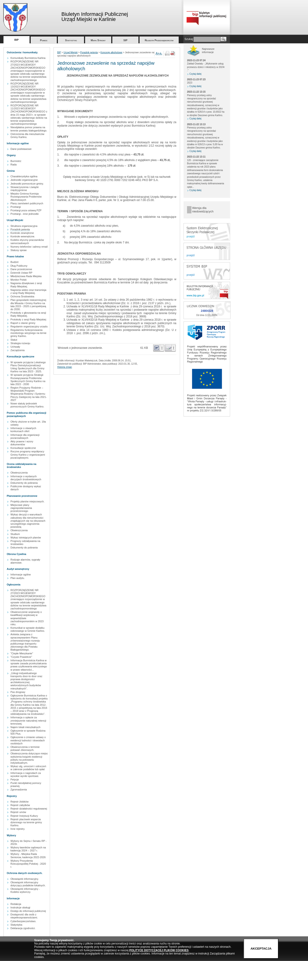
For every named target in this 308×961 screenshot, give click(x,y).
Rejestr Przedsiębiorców (159, 40)
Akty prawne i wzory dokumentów (21, 443)
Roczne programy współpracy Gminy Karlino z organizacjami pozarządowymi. (27, 454)
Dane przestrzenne (21, 269)
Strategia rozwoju (20, 343)
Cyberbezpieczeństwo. (23, 921)
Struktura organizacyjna (23, 226)
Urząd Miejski (70, 52)
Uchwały (15, 346)
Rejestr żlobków (19, 801)
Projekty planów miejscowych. (27, 501)
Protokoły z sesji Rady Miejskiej (28, 319)
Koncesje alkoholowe (111, 52)
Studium (15, 534)
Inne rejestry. (17, 828)
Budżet (14, 262)
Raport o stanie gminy (22, 323)
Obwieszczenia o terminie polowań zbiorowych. (25, 748)
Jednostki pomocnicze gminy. (27, 183)
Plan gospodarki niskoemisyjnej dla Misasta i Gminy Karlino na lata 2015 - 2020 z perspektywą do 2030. (28, 305)
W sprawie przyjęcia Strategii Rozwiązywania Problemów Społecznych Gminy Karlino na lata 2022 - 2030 (27, 379)
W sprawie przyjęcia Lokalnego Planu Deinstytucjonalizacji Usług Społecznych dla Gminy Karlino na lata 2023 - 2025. (28, 367)
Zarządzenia (17, 350)
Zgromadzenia (18, 789)
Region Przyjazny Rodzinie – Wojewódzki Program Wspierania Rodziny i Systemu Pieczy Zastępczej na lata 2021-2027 (28, 393)
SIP (125, 40)
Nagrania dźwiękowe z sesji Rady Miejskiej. (26, 285)
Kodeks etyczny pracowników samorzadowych (27, 241)
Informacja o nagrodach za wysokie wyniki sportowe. (25, 774)
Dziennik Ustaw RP (21, 272)
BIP (16, 39)
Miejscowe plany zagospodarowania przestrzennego (21, 508)
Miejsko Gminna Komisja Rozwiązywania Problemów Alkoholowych (26, 196)
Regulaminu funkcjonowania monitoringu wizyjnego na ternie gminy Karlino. (28, 333)
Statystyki (71, 40)
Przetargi (15, 206)
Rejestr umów (18, 812)
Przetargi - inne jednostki (24, 213)
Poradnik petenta (20, 229)
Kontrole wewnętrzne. (22, 236)
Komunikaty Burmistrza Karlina (27, 58)
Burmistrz (15, 161)
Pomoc (43, 40)
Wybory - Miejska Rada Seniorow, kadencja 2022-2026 (28, 855)
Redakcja (15, 904)
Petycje (14, 779)
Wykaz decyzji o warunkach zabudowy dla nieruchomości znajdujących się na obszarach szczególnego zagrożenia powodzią (27, 520)
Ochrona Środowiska (22, 296)
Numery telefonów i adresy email (29, 246)
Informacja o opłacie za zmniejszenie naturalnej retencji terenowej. (28, 720)
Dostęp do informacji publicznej (28, 911)
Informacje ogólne (20, 574)
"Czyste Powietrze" (21, 656)
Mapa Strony (98, 40)
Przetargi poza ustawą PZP (25, 210)
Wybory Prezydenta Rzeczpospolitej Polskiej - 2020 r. (28, 863)
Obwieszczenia (19, 472)
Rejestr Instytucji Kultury (24, 815)
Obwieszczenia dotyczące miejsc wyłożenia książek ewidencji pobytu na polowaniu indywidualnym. (29, 758)
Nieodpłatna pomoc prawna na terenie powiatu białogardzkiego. (28, 129)
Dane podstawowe (21, 149)
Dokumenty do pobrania (24, 482)
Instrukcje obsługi (20, 907)
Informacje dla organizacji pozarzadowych (25, 436)
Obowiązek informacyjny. (24, 878)
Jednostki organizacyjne (24, 179)
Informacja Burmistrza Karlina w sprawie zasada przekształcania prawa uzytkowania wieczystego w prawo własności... (28, 665)
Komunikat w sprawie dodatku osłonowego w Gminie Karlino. (27, 629)
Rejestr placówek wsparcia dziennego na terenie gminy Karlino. (26, 822)
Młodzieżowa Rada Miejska (25, 276)
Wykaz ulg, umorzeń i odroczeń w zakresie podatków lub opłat (28, 768)
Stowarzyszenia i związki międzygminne (24, 189)
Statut (13, 339)
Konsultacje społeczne (23, 448)
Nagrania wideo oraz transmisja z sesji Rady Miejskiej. (28, 291)
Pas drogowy (17, 692)
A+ (158, 53)
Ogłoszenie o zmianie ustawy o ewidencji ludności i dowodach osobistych (28, 740)
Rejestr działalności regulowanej (28, 808)
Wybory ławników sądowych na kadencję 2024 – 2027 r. (28, 849)
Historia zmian (64, 367)
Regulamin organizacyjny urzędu (29, 326)
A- (161, 53)
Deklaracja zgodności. (23, 928)
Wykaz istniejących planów (25, 537)
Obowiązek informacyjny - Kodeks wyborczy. (25, 890)
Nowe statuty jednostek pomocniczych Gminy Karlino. (27, 405)
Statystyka (16, 924)
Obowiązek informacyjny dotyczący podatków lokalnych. (28, 884)
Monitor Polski (18, 279)
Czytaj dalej (195, 74)
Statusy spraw (18, 250)
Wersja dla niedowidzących (203, 209)
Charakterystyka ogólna (23, 176)
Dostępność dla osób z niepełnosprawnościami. (24, 916)
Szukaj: (189, 39)
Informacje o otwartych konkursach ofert (23, 430)
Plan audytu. (17, 578)
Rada (13, 164)
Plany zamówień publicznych (26, 203)
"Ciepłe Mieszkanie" (21, 653)
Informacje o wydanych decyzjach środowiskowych (25, 478)
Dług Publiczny (18, 265)
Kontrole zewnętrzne (22, 233)
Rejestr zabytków (20, 805)
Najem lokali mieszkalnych (25, 727)
